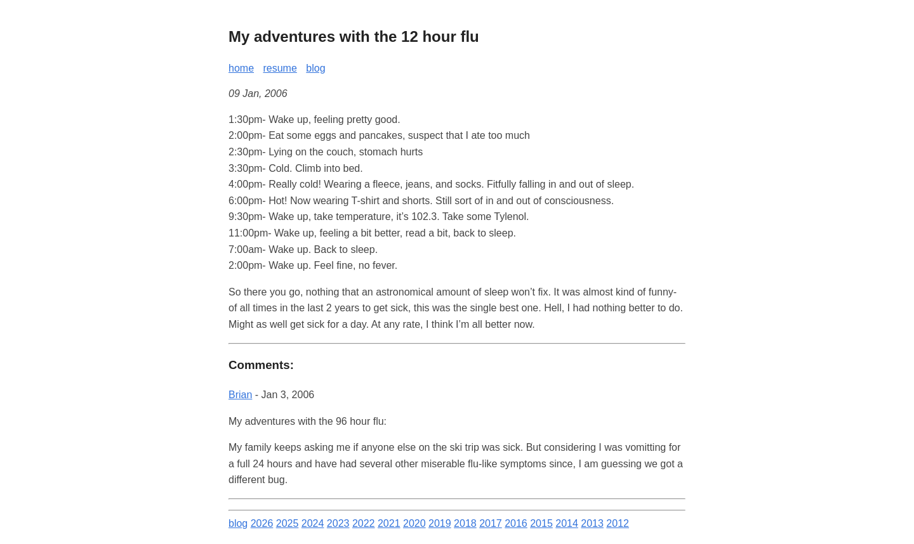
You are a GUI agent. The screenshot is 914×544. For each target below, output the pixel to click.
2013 (592, 523)
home (241, 68)
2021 (389, 523)
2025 (287, 523)
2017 (490, 523)
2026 (262, 523)
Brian (240, 394)
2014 (566, 523)
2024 (312, 523)
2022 (363, 523)
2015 (541, 523)
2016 (516, 523)
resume (279, 68)
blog (315, 68)
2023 (338, 523)
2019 (439, 523)
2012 (617, 523)
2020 (414, 523)
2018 (465, 523)
